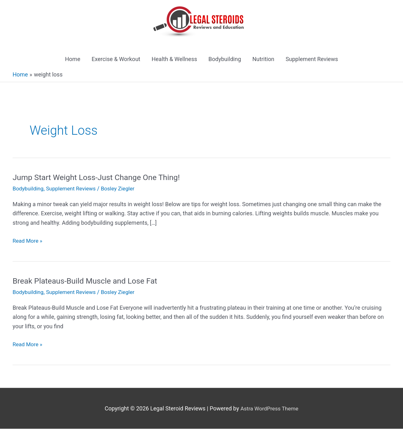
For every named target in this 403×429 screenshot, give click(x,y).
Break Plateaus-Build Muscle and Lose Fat (89, 281)
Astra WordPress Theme (269, 408)
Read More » (28, 241)
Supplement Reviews (312, 59)
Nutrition (264, 59)
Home (72, 59)
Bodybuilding (224, 59)
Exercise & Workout (116, 59)
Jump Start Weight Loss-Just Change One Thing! (101, 177)
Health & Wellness (174, 59)
